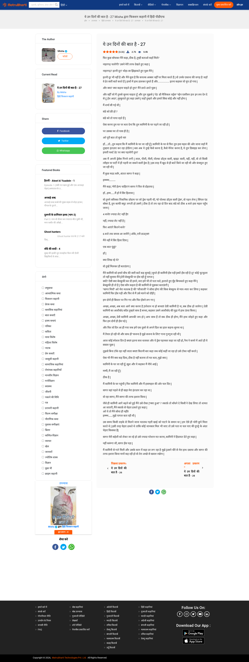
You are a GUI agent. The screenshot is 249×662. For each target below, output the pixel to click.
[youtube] (200, 614)
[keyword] (44, 5)
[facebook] (180, 614)
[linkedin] (207, 614)
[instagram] (186, 614)
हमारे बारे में (124, 5)
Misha (62, 51)
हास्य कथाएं (50, 320)
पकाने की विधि (52, 397)
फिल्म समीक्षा (51, 413)
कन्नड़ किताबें (112, 643)
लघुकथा (48, 287)
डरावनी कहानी (52, 408)
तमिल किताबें (112, 625)
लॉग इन (240, 5)
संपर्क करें (207, 5)
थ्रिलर (47, 430)
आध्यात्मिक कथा (53, 293)
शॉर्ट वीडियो (77, 625)
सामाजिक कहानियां (54, 364)
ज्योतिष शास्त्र (51, 457)
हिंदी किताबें (111, 611)
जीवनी (48, 391)
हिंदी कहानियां (146, 607)
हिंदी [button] (64, 5)
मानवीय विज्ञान (52, 375)
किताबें (138, 5)
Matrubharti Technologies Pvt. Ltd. (69, 657)
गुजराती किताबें (113, 616)
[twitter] (193, 614)
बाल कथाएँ (50, 315)
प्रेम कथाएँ (49, 353)
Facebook (63, 131)
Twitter (63, 141)
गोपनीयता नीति (44, 616)
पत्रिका (48, 326)
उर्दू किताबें (111, 647)
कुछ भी (48, 468)
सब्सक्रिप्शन (193, 5)
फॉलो (65, 56)
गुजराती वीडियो (78, 616)
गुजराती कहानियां (148, 611)
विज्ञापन (179, 5)
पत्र (46, 402)
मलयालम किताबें (113, 638)
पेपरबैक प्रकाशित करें (81, 629)
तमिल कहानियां (147, 634)
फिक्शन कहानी (52, 298)
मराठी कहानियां (147, 616)
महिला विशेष (51, 342)
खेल (47, 446)
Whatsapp (63, 150)
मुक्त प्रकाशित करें (223, 4)
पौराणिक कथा (51, 419)
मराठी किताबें (112, 620)
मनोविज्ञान (50, 380)
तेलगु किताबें (112, 629)
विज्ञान (48, 462)
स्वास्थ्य (48, 386)
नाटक (47, 348)
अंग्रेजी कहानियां (147, 620)
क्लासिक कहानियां (53, 309)
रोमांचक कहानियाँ (53, 369)
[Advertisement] (63, 578)
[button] (56, 5)
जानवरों (48, 451)
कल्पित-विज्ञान (51, 435)
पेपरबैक (166, 5)
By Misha (61, 92)
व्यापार (48, 440)
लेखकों (75, 620)
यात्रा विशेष (50, 337)
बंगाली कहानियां (147, 625)
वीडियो (152, 5)
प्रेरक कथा (49, 304)
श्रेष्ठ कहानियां (77, 607)
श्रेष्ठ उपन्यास (77, 611)
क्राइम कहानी (51, 473)
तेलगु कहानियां (147, 638)
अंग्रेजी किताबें (112, 607)
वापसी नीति (42, 625)
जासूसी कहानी (52, 358)
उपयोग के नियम (44, 620)
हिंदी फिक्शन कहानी (65, 96)
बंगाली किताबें (112, 634)
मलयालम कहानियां (148, 629)
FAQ (40, 629)
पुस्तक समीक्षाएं (52, 424)
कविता (48, 331)
